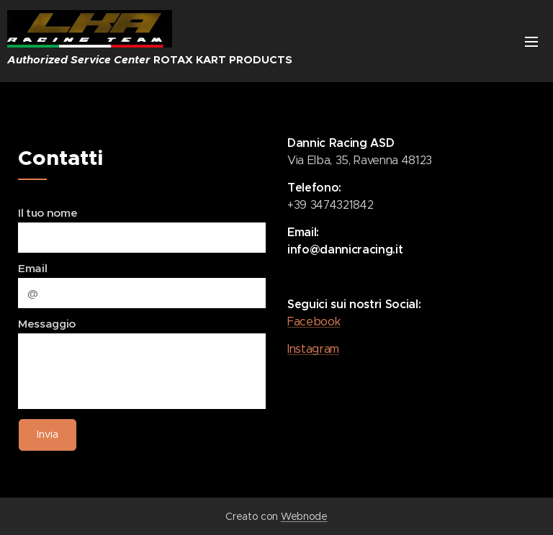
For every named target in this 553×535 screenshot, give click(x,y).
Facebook (313, 321)
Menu (531, 41)
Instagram (313, 349)
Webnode (304, 516)
